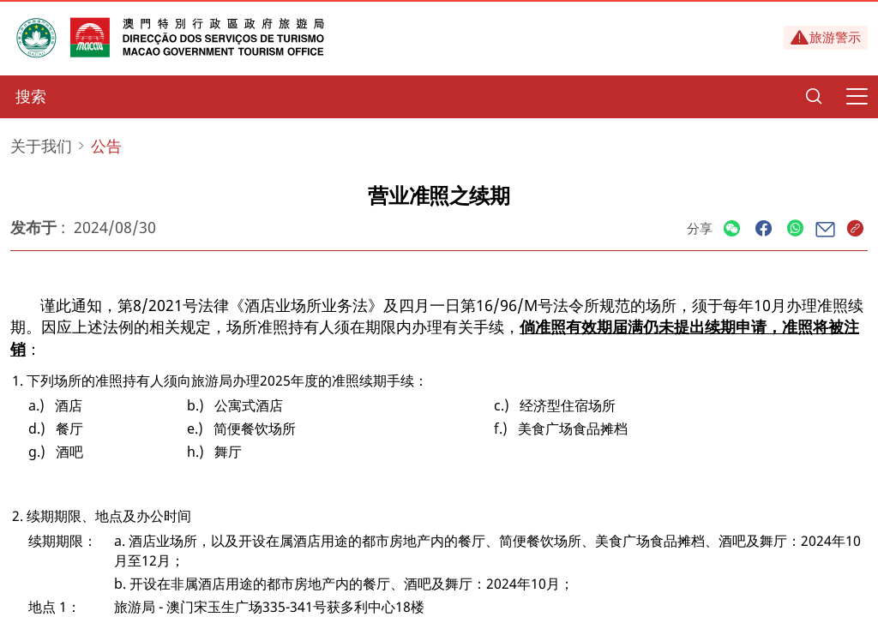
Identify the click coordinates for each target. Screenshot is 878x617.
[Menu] (856, 96)
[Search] (813, 96)
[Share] (731, 229)
